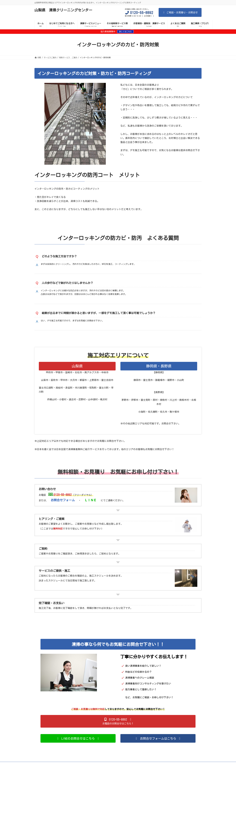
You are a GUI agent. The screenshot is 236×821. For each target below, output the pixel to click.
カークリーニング (120, 777)
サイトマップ (52, 768)
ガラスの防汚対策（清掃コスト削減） (179, 770)
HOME (39, 768)
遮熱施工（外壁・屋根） (134, 770)
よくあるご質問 (92, 781)
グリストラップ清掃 (139, 779)
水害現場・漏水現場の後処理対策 (149, 772)
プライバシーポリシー (46, 781)
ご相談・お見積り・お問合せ (180, 12)
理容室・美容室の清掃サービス (109, 773)
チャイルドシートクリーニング (111, 779)
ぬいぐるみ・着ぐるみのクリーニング (177, 777)
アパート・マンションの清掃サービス (75, 775)
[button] (118, 724)
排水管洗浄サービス (161, 779)
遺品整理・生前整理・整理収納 (93, 777)
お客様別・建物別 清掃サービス (157, 775)
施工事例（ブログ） (131, 781)
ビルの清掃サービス (130, 775)
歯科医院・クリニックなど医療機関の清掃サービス (149, 773)
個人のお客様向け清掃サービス (78, 773)
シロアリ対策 (175, 772)
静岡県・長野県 (158, 369)
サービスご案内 (71, 768)
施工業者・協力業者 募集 (48, 773)
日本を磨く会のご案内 (71, 781)
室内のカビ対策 (43, 770)
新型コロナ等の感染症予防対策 (172, 768)
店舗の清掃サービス (185, 773)
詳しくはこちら (125, 31)
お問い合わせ (110, 781)
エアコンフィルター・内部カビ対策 (78, 772)
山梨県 (77, 369)
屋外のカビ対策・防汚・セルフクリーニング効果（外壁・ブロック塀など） (87, 770)
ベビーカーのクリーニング (81, 779)
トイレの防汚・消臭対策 (47, 772)
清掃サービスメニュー (93, 768)
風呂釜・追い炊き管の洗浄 (144, 777)
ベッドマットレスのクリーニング (50, 779)
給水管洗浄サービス (184, 779)
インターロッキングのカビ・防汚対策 (114, 772)
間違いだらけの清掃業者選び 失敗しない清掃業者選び (131, 768)
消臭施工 (154, 770)
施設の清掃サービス (45, 775)
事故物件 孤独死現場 (65, 777)
